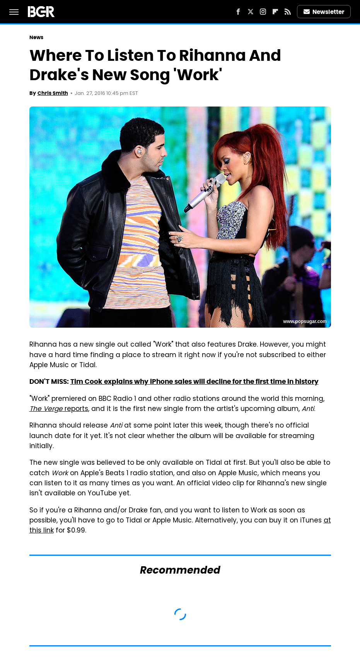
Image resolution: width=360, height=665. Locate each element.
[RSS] (288, 12)
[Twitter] (250, 12)
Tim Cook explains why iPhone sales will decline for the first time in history (194, 381)
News (36, 37)
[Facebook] (238, 12)
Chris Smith (53, 93)
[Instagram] (263, 12)
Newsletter (324, 11)
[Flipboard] (275, 12)
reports (58, 409)
